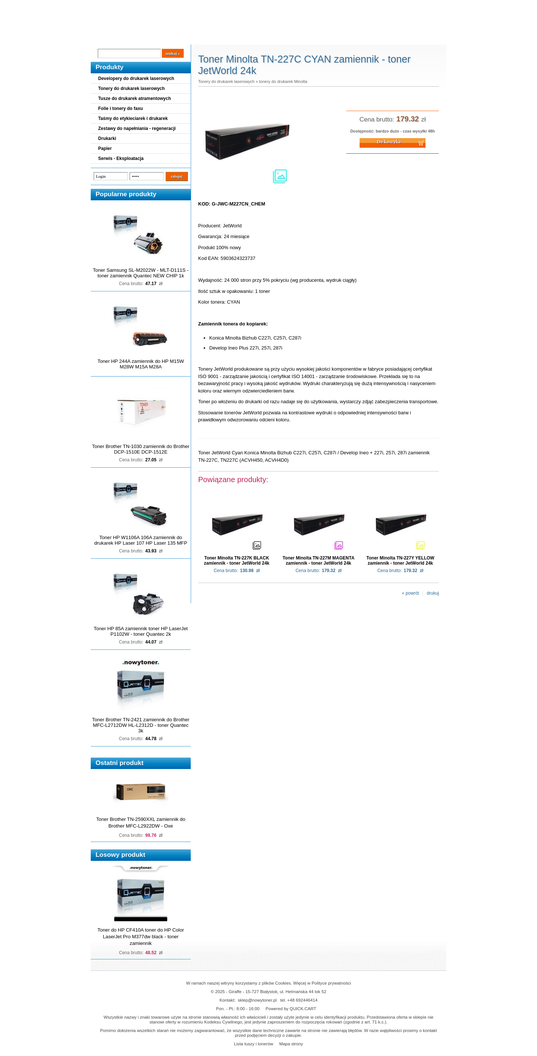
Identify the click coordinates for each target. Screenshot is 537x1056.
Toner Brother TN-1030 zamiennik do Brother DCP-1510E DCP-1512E (141, 449)
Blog (102, 37)
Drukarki (107, 138)
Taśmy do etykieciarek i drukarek (133, 118)
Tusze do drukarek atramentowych (134, 98)
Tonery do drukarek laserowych (131, 88)
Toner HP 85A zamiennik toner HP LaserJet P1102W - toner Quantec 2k (141, 631)
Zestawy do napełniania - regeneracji (137, 128)
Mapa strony (291, 1043)
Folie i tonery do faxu (120, 108)
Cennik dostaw (136, 37)
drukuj (433, 593)
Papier (105, 148)
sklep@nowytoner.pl (257, 999)
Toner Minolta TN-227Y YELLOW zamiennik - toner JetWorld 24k (400, 560)
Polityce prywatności (331, 982)
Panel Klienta (180, 37)
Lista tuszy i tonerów (253, 1043)
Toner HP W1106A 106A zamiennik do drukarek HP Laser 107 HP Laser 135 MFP (140, 540)
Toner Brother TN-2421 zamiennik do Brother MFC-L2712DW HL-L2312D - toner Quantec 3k (141, 725)
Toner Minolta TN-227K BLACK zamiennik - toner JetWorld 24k (237, 560)
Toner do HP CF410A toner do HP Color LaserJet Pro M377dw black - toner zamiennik (140, 936)
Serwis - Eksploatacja (121, 158)
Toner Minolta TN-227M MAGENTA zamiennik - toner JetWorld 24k (318, 560)
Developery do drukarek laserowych (136, 78)
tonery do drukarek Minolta (283, 81)
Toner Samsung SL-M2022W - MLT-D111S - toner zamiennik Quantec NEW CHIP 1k (141, 272)
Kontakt (216, 37)
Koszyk (400, 5)
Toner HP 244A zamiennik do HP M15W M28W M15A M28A (140, 364)
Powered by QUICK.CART (291, 1008)
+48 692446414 (302, 999)
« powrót (410, 593)
